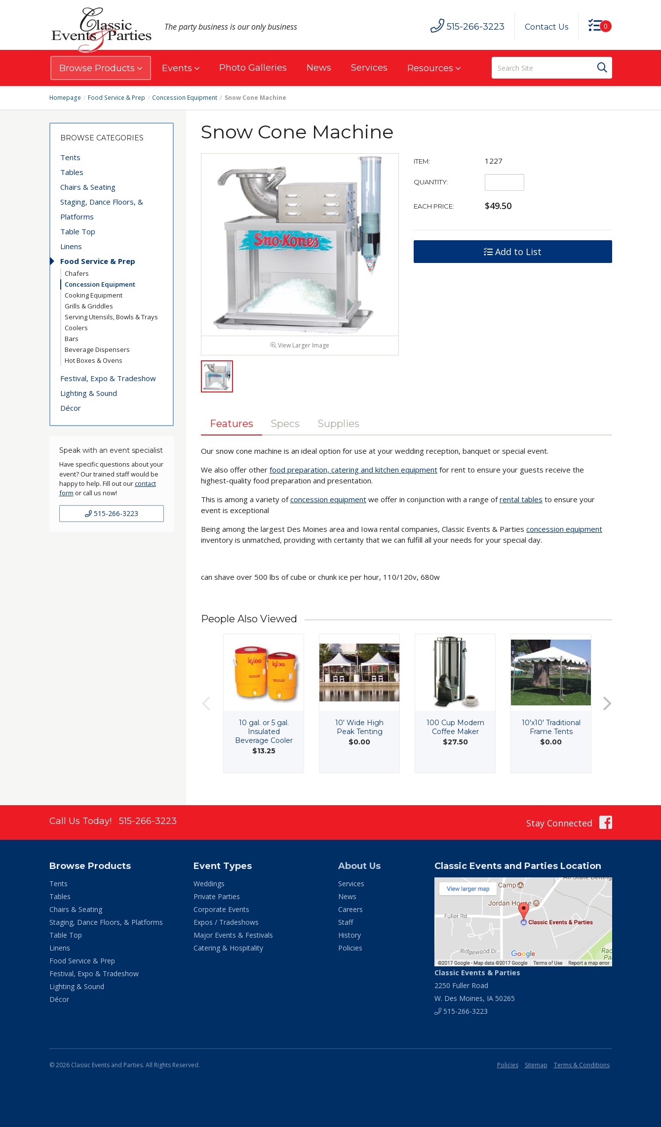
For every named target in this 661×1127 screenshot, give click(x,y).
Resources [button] (434, 68)
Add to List (513, 252)
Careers (350, 910)
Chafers (77, 273)
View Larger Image (300, 346)
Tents (70, 157)
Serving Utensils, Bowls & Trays (111, 316)
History (349, 936)
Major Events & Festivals (233, 936)
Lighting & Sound (88, 393)
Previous (206, 704)
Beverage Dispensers (97, 349)
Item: (422, 161)
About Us (359, 867)
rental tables (521, 500)
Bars (71, 338)
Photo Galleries (253, 67)
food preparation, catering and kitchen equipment (353, 471)
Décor (70, 408)
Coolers (76, 327)
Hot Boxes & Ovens (93, 360)
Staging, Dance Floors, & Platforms (101, 209)
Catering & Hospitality (228, 949)
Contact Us (546, 27)
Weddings (209, 884)
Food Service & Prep (116, 97)
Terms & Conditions (582, 1066)
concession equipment (328, 500)
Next (607, 704)
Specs (285, 425)
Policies (350, 949)
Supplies (339, 425)
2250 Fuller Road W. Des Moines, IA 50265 (477, 986)
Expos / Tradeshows (226, 923)
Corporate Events (221, 910)
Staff (345, 923)
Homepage (65, 97)
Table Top (77, 231)
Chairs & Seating (88, 187)
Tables (71, 172)
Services (369, 67)
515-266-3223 (111, 513)
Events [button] (180, 68)
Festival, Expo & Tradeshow (108, 378)
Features (231, 425)
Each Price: (434, 206)
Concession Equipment (184, 97)
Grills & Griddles (89, 306)
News (319, 67)
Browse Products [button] (100, 68)
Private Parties (217, 897)
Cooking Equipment (93, 295)
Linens (71, 246)
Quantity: (431, 182)
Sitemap (536, 1066)
